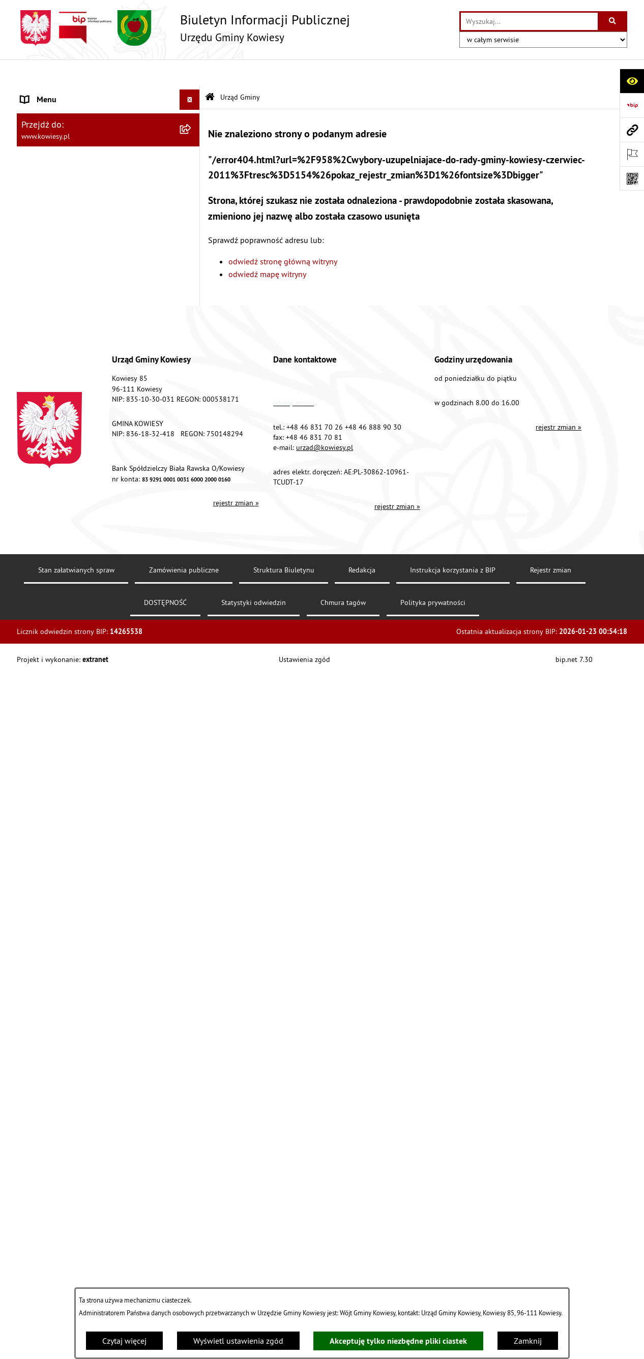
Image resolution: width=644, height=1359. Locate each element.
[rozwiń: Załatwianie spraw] (192, 669)
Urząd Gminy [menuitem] (43, 93)
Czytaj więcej (124, 1341)
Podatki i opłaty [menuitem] (48, 437)
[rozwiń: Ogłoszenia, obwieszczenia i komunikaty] (192, 490)
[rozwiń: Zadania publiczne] (192, 575)
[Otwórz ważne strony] (632, 154)
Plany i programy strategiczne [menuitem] (71, 416)
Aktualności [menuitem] (41, 933)
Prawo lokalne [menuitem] (46, 233)
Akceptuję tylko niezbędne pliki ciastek (398, 1341)
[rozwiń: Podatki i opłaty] (192, 437)
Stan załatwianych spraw (76, 1264)
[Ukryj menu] (190, 73)
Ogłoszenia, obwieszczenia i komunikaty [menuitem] (90, 490)
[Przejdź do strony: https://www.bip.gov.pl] (632, 105)
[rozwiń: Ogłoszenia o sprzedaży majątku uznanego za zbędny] (192, 543)
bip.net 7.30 (574, 1353)
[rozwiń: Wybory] (192, 709)
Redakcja (361, 1264)
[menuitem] (108, 126)
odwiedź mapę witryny (267, 248)
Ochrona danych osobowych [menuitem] (70, 892)
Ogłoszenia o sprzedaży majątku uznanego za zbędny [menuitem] (100, 548)
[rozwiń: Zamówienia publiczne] (192, 294)
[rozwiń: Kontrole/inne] (192, 811)
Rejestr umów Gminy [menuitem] (56, 595)
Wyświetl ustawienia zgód (238, 1341)
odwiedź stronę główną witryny (282, 234)
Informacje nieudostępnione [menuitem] (70, 750)
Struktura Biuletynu (283, 1264)
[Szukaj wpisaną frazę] (613, 21)
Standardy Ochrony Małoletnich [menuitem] (75, 254)
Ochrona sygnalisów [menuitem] (56, 953)
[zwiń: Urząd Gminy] (192, 94)
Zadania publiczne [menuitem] (53, 575)
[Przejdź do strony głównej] (183, 28)
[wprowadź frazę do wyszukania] (529, 21)
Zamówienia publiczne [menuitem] (60, 294)
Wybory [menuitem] (33, 709)
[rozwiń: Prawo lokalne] (192, 233)
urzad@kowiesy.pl (324, 1141)
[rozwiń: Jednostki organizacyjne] (192, 356)
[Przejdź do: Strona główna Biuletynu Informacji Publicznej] (210, 71)
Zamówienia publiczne (184, 1264)
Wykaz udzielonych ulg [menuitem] (61, 648)
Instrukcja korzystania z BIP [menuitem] (68, 852)
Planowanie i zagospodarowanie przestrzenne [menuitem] (77, 463)
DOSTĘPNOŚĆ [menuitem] (45, 872)
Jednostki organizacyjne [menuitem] (62, 355)
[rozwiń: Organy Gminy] (192, 213)
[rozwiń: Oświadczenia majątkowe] (192, 315)
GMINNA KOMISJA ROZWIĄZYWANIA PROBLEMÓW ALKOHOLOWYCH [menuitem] (83, 622)
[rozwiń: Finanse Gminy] (192, 274)
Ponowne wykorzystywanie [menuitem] (67, 770)
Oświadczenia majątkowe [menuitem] (65, 315)
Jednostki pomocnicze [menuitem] (59, 376)
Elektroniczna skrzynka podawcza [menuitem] (79, 831)
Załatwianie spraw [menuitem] (52, 668)
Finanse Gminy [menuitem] (46, 274)
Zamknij (528, 1341)
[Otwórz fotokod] (632, 178)
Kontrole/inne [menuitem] (45, 811)
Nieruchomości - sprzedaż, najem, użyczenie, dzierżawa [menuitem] (96, 516)
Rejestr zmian (550, 1264)
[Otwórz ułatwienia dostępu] (632, 81)
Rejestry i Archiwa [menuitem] (50, 729)
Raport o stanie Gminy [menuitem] (59, 396)
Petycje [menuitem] (33, 791)
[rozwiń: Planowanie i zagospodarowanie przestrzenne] (192, 457)
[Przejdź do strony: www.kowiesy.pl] (632, 129)
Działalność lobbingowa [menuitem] (63, 689)
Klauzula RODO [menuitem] (48, 913)
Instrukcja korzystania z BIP (452, 1264)
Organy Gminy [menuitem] (45, 213)
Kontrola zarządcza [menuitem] (53, 335)
